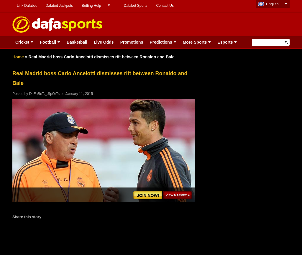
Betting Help (91, 6)
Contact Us (165, 6)
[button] (286, 42)
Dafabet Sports (135, 6)
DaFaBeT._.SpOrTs (44, 94)
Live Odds (104, 42)
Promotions (131, 42)
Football (48, 42)
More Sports (195, 42)
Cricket (22, 42)
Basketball (77, 42)
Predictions (161, 42)
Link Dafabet (27, 6)
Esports (225, 42)
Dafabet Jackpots (59, 6)
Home (18, 57)
